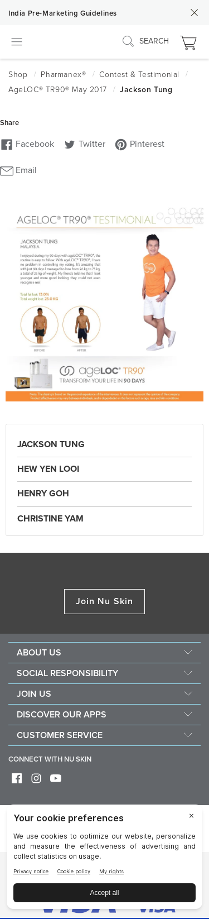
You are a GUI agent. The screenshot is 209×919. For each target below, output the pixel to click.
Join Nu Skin (104, 601)
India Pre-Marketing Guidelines (62, 13)
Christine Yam (50, 518)
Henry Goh (43, 493)
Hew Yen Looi (48, 469)
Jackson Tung (51, 444)
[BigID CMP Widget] (104, 859)
